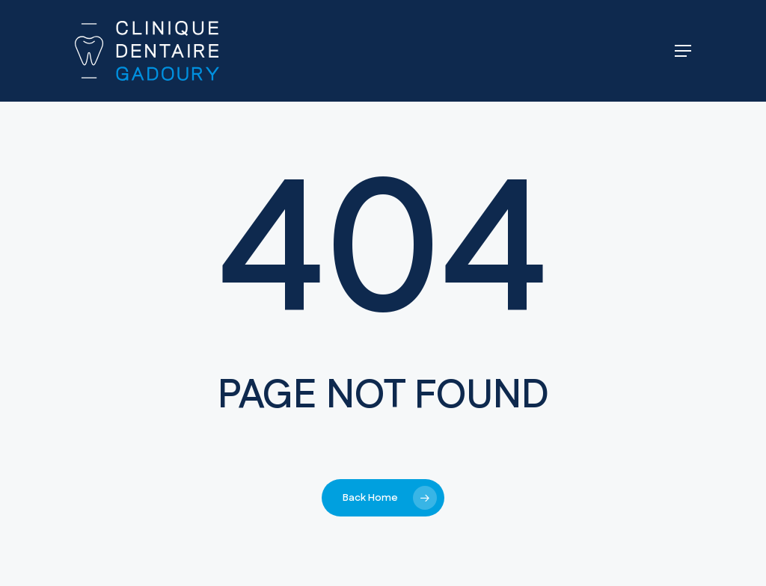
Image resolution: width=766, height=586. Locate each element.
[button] (683, 50)
